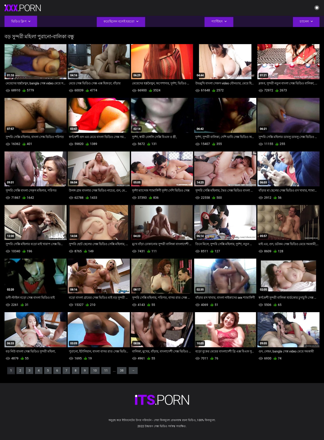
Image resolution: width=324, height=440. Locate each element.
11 (106, 370)
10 (95, 370)
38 (122, 370)
